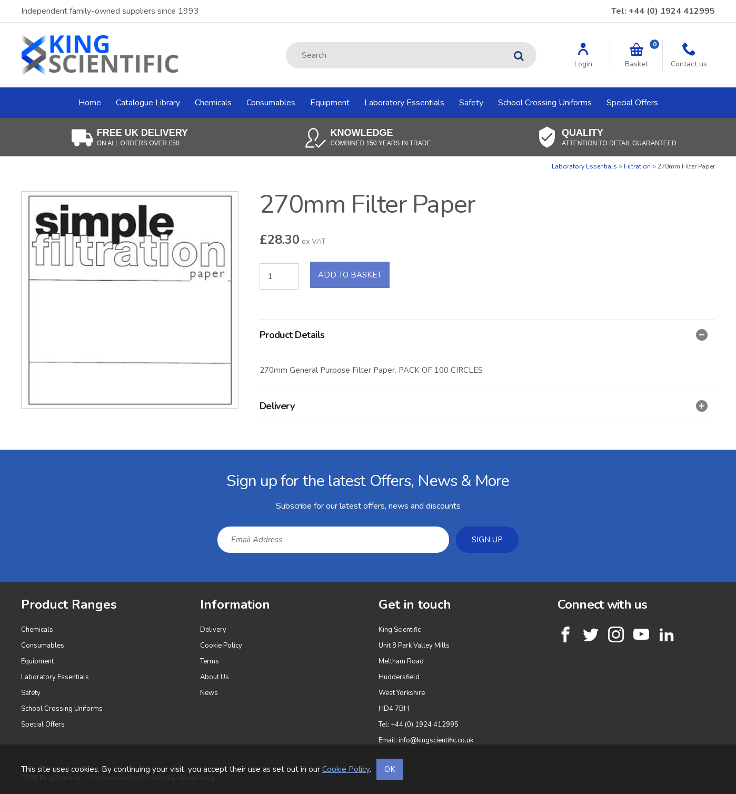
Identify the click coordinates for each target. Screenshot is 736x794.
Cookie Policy (221, 645)
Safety (471, 102)
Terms (209, 661)
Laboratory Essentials (404, 102)
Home (89, 102)
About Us (214, 677)
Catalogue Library (148, 102)
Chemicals (213, 102)
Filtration (637, 166)
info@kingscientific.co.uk (436, 740)
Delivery (484, 406)
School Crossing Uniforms (545, 102)
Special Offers (632, 102)
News (209, 693)
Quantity (0, 162)
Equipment (330, 102)
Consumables (270, 102)
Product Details (484, 335)
